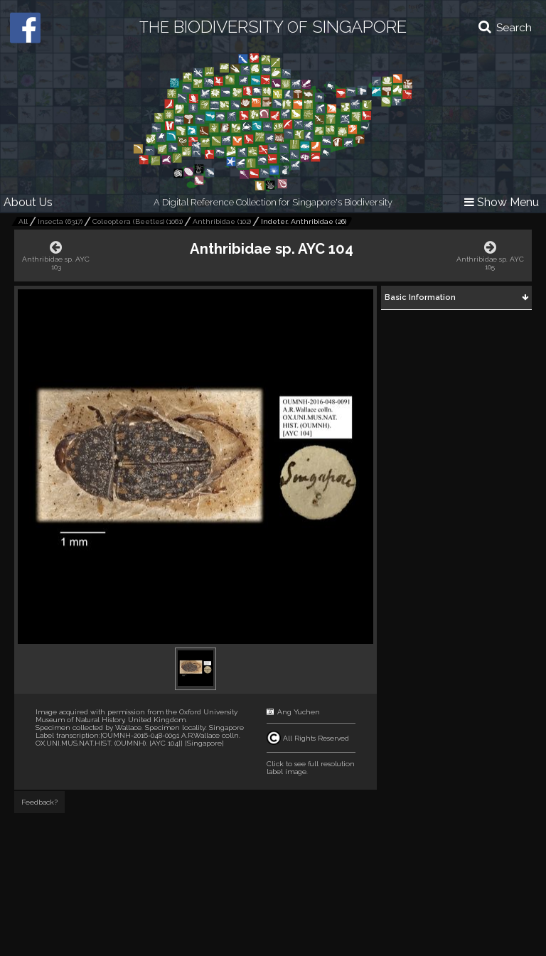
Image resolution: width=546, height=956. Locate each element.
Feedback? (39, 802)
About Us (28, 202)
